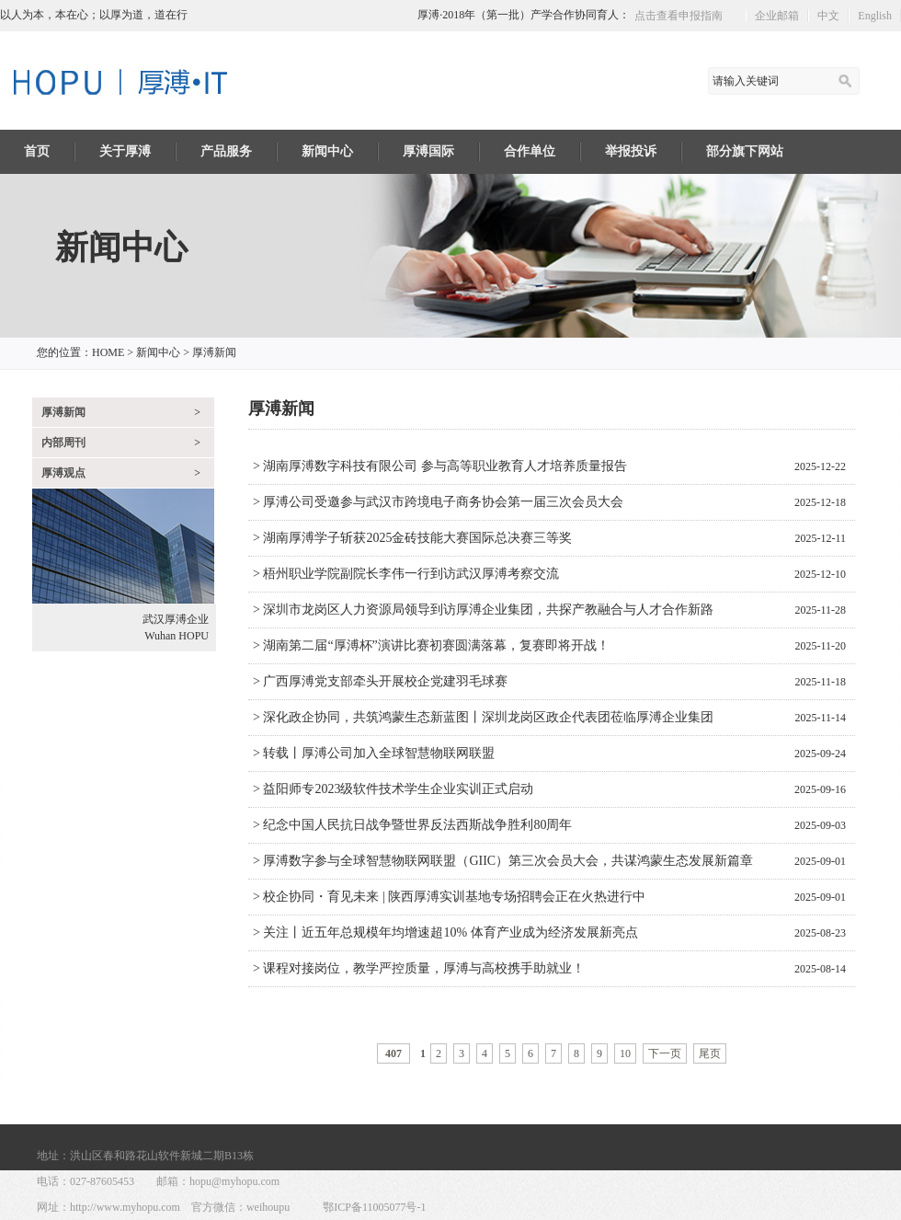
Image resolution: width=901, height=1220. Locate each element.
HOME (108, 352)
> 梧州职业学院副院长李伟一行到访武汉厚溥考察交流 (406, 574)
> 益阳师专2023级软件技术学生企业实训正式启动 (393, 789)
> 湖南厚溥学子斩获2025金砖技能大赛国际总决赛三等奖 (412, 538)
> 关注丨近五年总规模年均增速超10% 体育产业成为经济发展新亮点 (445, 932)
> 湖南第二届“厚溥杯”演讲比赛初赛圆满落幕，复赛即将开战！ (431, 645)
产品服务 (226, 151)
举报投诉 (630, 151)
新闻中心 (327, 151)
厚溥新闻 (214, 352)
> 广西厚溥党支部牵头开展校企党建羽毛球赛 (380, 681)
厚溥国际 (428, 151)
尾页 (710, 1053)
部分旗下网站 (744, 151)
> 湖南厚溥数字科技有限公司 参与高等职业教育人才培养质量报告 (440, 466)
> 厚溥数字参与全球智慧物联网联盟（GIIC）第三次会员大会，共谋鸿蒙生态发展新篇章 (503, 861)
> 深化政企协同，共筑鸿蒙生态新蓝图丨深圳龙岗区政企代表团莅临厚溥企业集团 (483, 717)
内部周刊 (127, 442)
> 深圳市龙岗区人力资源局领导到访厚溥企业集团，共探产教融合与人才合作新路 (483, 609)
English (875, 15)
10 (625, 1053)
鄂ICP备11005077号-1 (374, 1207)
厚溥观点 (127, 473)
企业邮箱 (777, 15)
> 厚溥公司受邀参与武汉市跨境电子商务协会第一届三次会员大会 (438, 502)
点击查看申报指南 (678, 15)
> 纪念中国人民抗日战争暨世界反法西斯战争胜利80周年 (412, 825)
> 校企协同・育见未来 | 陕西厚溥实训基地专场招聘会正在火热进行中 (449, 896)
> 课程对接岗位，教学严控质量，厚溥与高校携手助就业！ (419, 968)
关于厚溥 (125, 151)
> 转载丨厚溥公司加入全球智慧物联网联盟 (374, 753)
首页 (37, 151)
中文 (828, 15)
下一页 (664, 1053)
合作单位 (529, 151)
